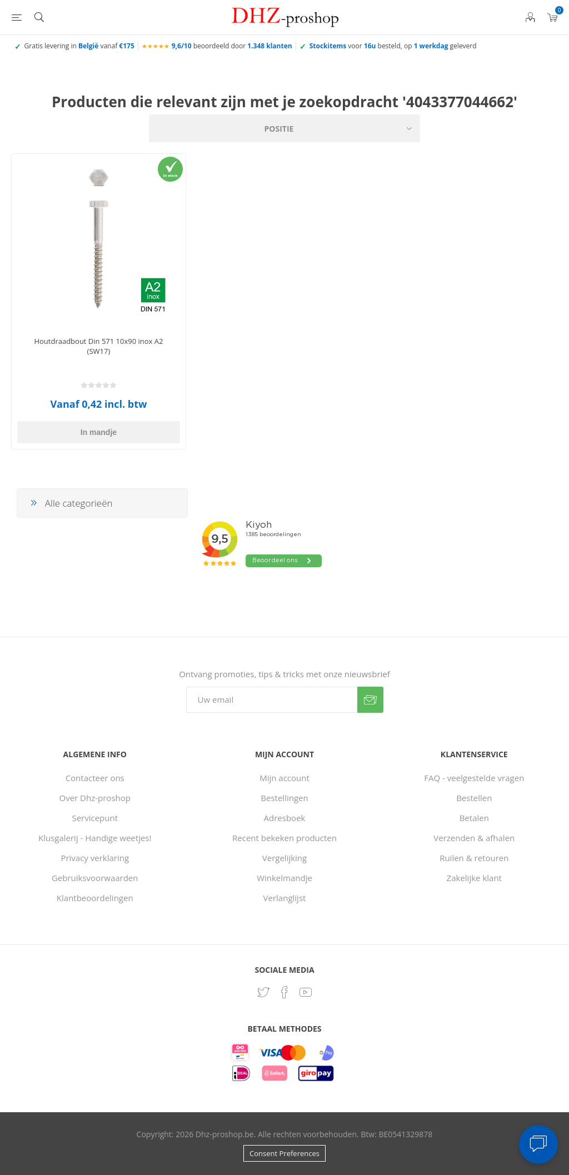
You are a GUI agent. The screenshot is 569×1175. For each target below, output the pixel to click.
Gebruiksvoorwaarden (95, 877)
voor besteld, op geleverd (393, 46)
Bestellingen (284, 797)
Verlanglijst (284, 897)
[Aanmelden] (271, 700)
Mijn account (284, 777)
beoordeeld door (232, 46)
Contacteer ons (95, 777)
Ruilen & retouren (474, 857)
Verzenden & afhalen (474, 837)
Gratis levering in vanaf (79, 46)
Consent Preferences (284, 1153)
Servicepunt (95, 817)
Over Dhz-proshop (95, 797)
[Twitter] (263, 992)
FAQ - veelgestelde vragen (474, 777)
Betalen (474, 817)
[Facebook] (284, 992)
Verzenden (370, 700)
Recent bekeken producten (284, 837)
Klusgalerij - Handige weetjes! (95, 837)
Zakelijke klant (474, 877)
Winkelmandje (284, 877)
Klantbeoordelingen (95, 897)
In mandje (99, 432)
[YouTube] (306, 992)
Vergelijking (284, 857)
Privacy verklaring (95, 857)
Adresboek (285, 817)
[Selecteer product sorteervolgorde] (284, 128)
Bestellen (474, 797)
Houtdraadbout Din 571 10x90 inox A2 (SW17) (98, 346)
